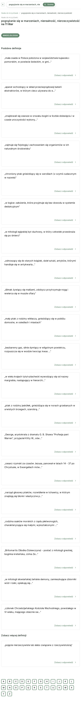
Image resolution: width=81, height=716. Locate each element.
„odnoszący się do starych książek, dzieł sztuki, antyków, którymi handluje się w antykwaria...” (40, 269)
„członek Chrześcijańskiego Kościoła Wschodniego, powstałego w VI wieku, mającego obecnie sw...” (40, 617)
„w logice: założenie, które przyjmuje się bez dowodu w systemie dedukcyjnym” (40, 211)
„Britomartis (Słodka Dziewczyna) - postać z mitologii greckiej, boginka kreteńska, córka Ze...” (40, 559)
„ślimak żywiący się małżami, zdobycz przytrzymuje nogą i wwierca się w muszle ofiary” (40, 298)
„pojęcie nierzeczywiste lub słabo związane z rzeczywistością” (40, 654)
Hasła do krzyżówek (9, 13)
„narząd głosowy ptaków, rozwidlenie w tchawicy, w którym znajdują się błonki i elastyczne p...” (40, 501)
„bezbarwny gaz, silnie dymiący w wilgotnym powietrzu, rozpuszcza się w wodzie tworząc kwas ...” (40, 356)
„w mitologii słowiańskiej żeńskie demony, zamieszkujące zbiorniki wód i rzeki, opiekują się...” (40, 588)
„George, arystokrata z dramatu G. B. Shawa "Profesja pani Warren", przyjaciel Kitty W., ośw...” (40, 443)
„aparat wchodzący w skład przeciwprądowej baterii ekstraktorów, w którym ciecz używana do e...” (40, 96)
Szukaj (48, 4)
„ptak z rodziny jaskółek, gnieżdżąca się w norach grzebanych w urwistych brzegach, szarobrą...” (40, 414)
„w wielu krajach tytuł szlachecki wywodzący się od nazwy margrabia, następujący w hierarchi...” (40, 385)
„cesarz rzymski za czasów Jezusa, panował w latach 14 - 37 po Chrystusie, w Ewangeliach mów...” (40, 472)
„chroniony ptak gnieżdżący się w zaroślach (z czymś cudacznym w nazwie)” (40, 182)
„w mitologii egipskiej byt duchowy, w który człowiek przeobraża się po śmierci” (40, 240)
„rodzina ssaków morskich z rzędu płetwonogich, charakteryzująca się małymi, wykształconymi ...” (40, 530)
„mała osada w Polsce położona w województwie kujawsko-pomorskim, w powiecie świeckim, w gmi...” (40, 67)
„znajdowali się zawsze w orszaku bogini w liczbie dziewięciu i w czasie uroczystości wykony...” (40, 125)
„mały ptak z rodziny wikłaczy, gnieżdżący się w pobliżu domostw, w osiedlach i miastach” (40, 327)
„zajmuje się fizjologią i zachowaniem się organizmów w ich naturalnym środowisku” (40, 154)
